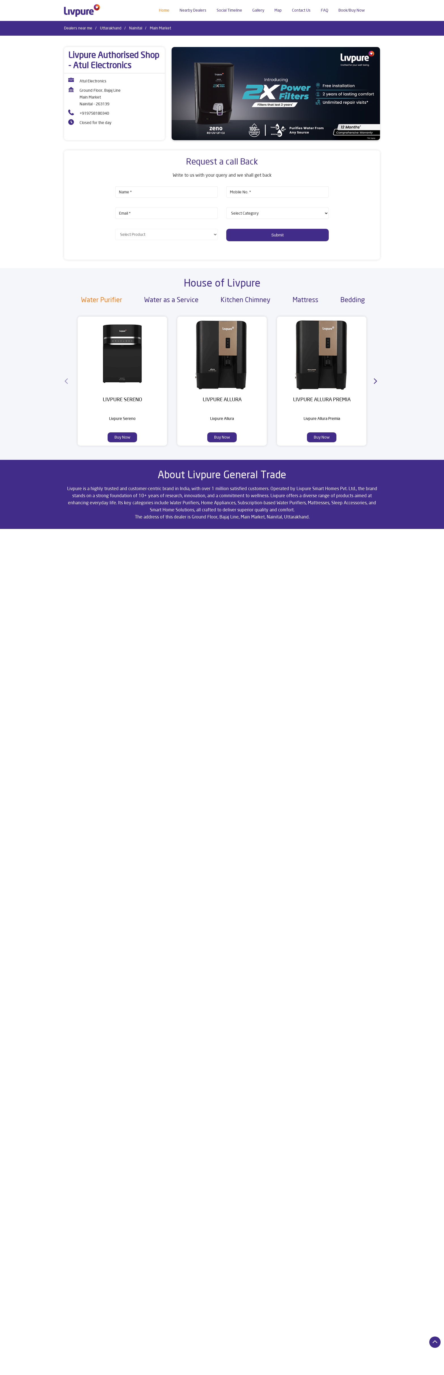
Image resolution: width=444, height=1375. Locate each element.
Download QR (147, 772)
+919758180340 (94, 113)
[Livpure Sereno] (122, 354)
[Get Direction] (117, 589)
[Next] (376, 381)
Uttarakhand (110, 28)
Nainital (135, 28)
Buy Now (122, 437)
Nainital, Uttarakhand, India (87, 591)
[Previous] (67, 381)
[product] (277, 213)
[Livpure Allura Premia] (321, 354)
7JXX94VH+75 (76, 586)
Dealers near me (78, 28)
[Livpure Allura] (222, 354)
